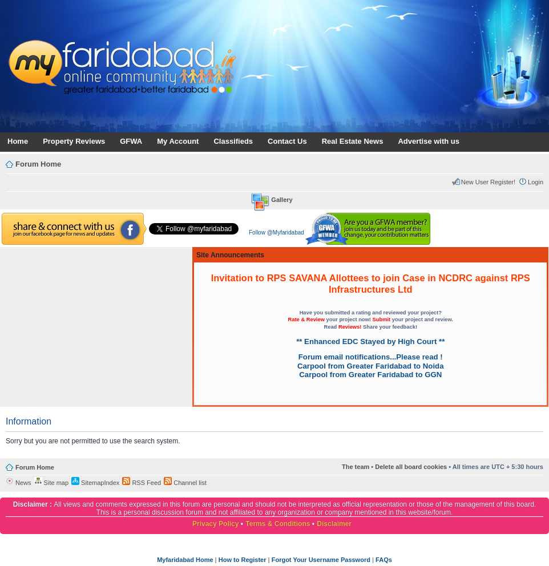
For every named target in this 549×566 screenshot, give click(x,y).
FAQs (384, 559)
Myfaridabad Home (185, 559)
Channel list (185, 482)
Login (535, 182)
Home (17, 141)
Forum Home (38, 164)
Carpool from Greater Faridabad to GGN (370, 374)
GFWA (131, 141)
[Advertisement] (96, 327)
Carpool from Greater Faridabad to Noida (370, 366)
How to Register (243, 559)
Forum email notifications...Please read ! (370, 357)
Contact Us (287, 141)
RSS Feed (141, 482)
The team (355, 466)
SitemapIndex (95, 482)
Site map (51, 482)
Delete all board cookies (411, 466)
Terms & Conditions (277, 524)
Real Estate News (353, 141)
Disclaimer (334, 524)
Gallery (281, 199)
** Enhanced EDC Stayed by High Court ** (370, 341)
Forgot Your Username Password (321, 559)
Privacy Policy (215, 524)
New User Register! (488, 182)
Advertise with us (428, 141)
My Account (178, 141)
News (18, 482)
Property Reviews (74, 141)
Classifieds (233, 141)
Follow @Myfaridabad (276, 232)
